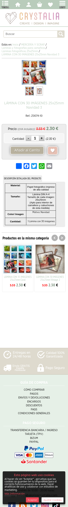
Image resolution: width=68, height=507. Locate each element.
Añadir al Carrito (27, 150)
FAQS (34, 409)
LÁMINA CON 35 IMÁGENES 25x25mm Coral (18, 278)
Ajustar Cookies (52, 500)
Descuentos (34, 405)
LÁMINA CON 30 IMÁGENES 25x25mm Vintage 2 (50, 278)
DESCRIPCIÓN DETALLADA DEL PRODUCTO (22, 178)
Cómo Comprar (34, 389)
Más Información (15, 493)
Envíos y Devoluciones (34, 397)
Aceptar (32, 500)
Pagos (34, 393)
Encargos (34, 401)
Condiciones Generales (34, 413)
